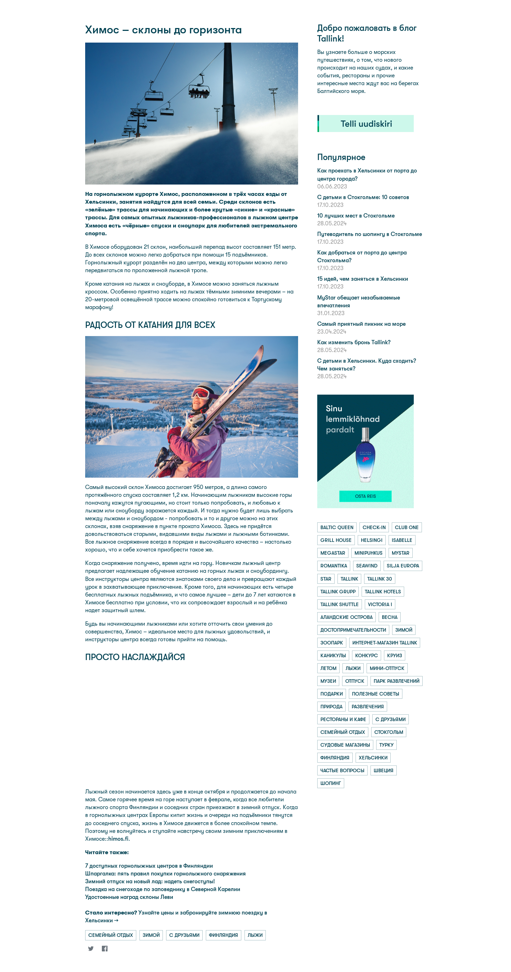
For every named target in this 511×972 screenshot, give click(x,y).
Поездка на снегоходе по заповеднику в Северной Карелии (162, 889)
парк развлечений (396, 681)
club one (407, 527)
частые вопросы (342, 770)
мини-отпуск (387, 668)
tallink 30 (379, 579)
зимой (151, 935)
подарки (331, 694)
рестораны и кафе (343, 719)
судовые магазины (345, 745)
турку (386, 745)
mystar (401, 553)
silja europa (403, 566)
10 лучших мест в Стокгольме (356, 215)
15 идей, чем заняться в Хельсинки (362, 278)
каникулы (333, 655)
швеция (384, 770)
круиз (394, 655)
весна (389, 617)
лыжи (255, 935)
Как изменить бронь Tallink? (353, 342)
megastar (332, 553)
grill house (336, 540)
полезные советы (375, 694)
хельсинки (373, 757)
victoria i (380, 604)
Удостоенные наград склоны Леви (129, 897)
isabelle (402, 540)
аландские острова (346, 617)
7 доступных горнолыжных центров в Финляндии (149, 865)
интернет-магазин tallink (384, 643)
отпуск (354, 681)
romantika (333, 566)
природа (331, 706)
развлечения (368, 706)
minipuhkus (369, 553)
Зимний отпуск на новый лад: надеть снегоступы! (150, 881)
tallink (349, 579)
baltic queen (336, 527)
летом (328, 668)
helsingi (372, 540)
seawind (367, 566)
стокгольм (388, 732)
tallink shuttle (339, 604)
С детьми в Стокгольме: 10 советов (363, 197)
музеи (328, 681)
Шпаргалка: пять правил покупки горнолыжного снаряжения (165, 873)
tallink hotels (383, 591)
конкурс (366, 655)
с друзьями (184, 935)
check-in (374, 527)
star (325, 579)
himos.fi (118, 838)
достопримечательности (353, 630)
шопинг (330, 783)
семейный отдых (110, 935)
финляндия (223, 935)
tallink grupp (338, 591)
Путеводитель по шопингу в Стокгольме (369, 234)
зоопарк (331, 643)
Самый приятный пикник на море (361, 323)
